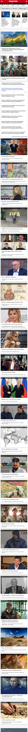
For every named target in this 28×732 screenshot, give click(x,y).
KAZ (1, 4)
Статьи (8, 5)
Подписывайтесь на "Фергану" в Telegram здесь (14, 9)
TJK (5, 4)
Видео (13, 5)
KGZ (3, 4)
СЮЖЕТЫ (23, 5)
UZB (9, 4)
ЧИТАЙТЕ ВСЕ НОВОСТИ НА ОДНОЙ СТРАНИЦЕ (19, 137)
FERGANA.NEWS (13, 2)
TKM (7, 4)
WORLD (12, 4)
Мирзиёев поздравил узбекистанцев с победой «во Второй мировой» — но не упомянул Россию (5, 23)
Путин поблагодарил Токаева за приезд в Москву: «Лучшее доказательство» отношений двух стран (15, 23)
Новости (2, 5)
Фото (18, 5)
